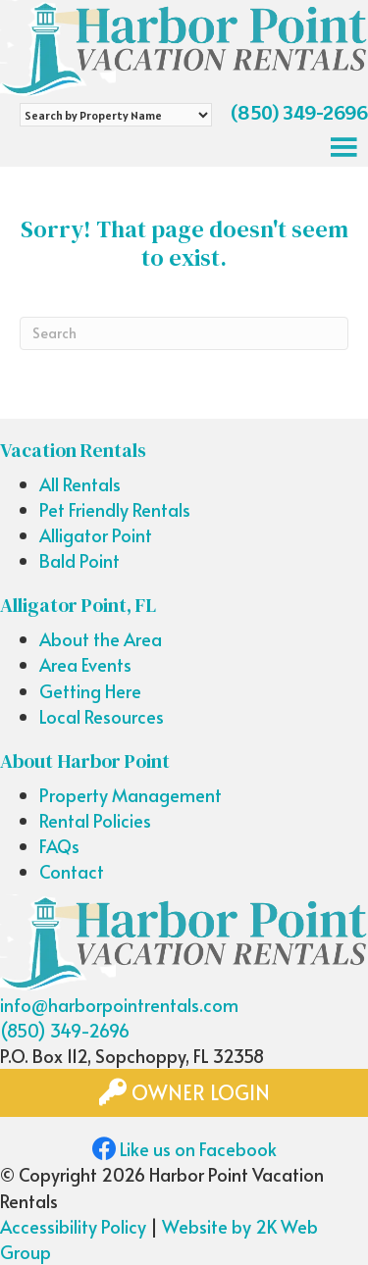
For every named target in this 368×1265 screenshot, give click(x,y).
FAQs (59, 846)
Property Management (130, 795)
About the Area (100, 639)
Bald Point (79, 560)
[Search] (184, 333)
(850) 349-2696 (299, 113)
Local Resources (101, 716)
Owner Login (184, 1092)
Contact (71, 871)
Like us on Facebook (184, 1149)
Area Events (85, 664)
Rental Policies (95, 820)
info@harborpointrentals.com (119, 1004)
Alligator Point (95, 535)
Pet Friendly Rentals (114, 509)
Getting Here (90, 691)
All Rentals (80, 484)
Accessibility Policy (73, 1226)
